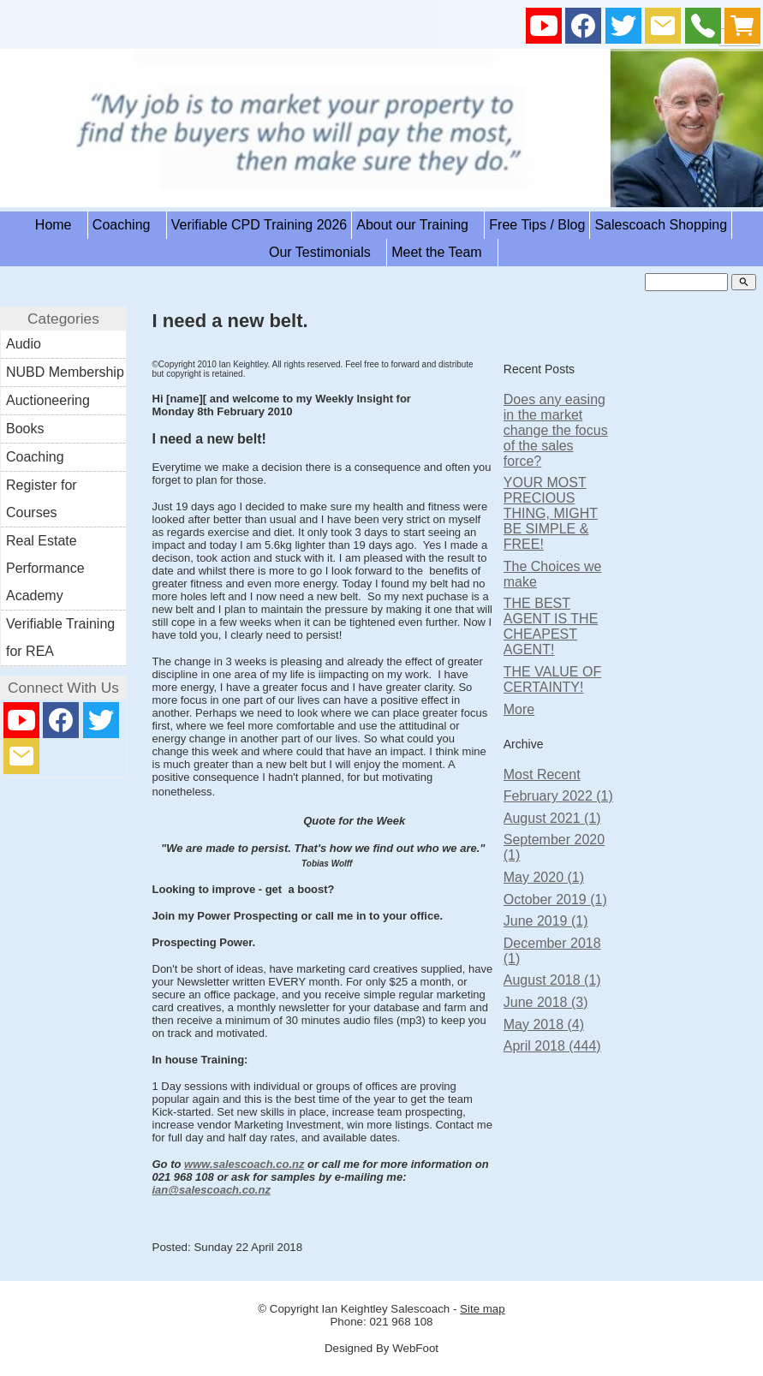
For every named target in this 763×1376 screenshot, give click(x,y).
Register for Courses (41, 499)
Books (25, 428)
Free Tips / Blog (537, 224)
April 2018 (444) (552, 1046)
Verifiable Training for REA (60, 637)
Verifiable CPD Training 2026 (259, 224)
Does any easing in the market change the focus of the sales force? (556, 430)
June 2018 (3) (546, 1002)
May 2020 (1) (544, 877)
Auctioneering (48, 400)
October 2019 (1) (555, 899)
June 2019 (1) (546, 921)
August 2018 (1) (552, 980)
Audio (23, 344)
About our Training (418, 224)
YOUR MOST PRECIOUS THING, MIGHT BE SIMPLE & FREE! (551, 513)
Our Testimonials (325, 252)
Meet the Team (442, 252)
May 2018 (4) (544, 1024)
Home (59, 224)
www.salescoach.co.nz (244, 1164)
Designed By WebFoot (381, 1348)
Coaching (127, 224)
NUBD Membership (65, 372)
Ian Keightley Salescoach (386, 1308)
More (519, 709)
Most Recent (542, 774)
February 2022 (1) (558, 796)
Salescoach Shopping (660, 224)
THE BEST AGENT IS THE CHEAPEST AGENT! (551, 626)
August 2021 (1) (552, 818)
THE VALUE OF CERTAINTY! (552, 679)
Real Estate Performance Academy (45, 568)
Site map (482, 1308)
